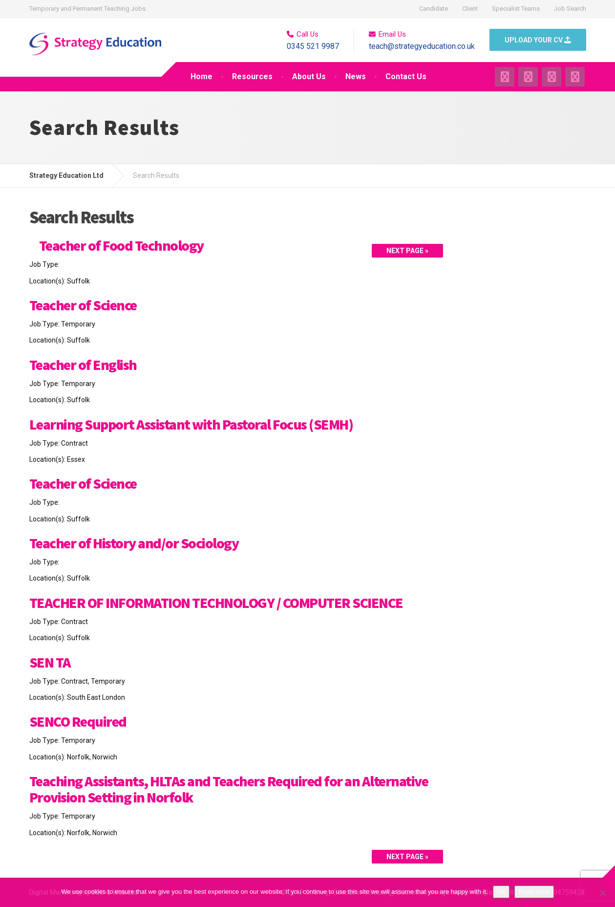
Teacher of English (83, 364)
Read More (534, 891)
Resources (252, 76)
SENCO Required (78, 721)
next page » (407, 251)
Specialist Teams (516, 8)
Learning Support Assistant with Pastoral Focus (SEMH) (191, 424)
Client (470, 8)
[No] (603, 893)
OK (501, 891)
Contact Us (405, 76)
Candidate (433, 8)
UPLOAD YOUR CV (538, 40)
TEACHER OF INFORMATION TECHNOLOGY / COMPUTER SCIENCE (216, 602)
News (355, 76)
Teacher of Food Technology (121, 245)
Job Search (570, 8)
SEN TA (50, 662)
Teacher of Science (83, 305)
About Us (309, 76)
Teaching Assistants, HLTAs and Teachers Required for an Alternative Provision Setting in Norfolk (228, 789)
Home (201, 76)
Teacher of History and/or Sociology (134, 543)
